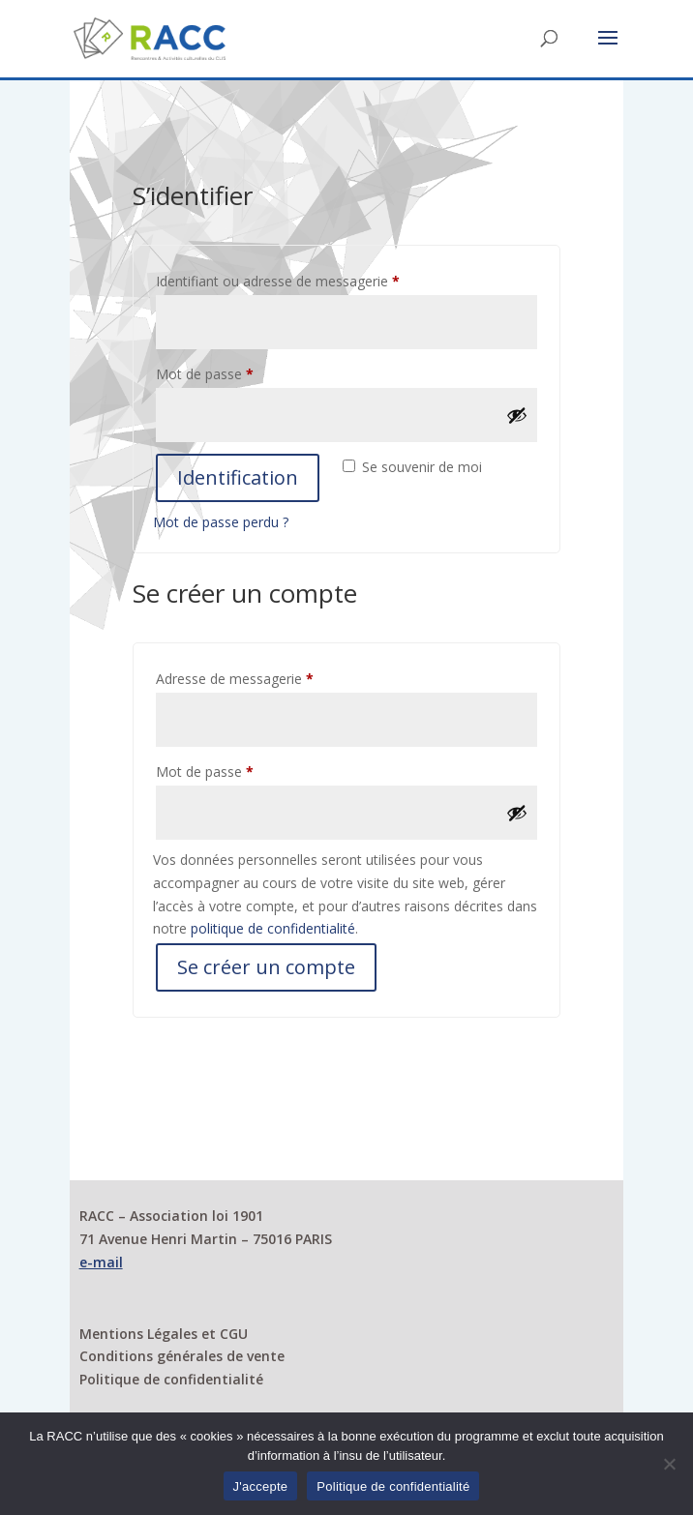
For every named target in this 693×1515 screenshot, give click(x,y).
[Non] (668, 1463)
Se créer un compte (266, 967)
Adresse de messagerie (268, 677)
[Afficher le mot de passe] (516, 415)
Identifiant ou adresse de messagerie (311, 279)
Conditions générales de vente (182, 1356)
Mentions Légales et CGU (163, 1333)
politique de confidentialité (273, 928)
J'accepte (260, 1486)
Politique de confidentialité (171, 1379)
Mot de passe (238, 372)
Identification (237, 477)
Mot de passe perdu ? (220, 522)
